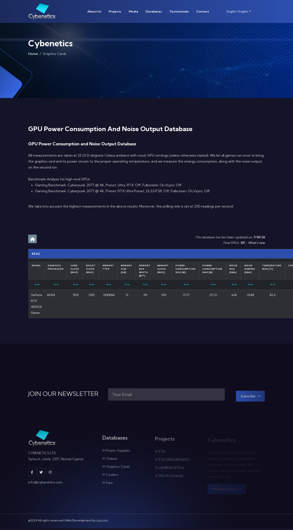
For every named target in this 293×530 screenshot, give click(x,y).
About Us (94, 11)
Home (33, 55)
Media (133, 11)
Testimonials (179, 11)
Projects (115, 11)
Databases (154, 11)
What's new (256, 243)
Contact (202, 11)
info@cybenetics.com (45, 485)
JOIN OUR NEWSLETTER (63, 395)
